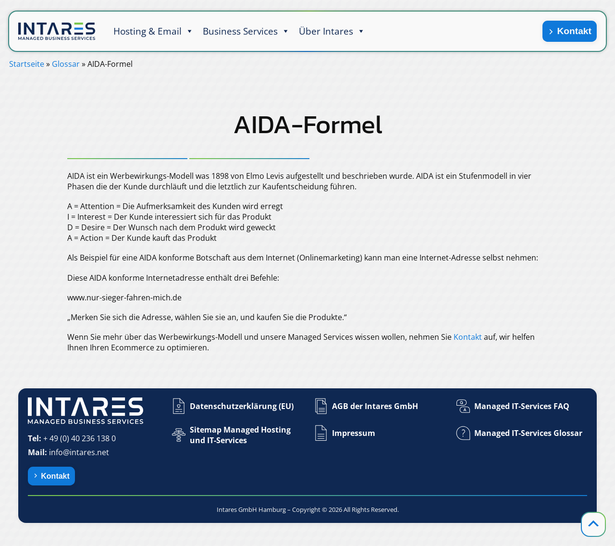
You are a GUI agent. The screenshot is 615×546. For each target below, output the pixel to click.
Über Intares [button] (332, 31)
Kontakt (574, 31)
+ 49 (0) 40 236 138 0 (79, 438)
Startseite (26, 64)
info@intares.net (79, 452)
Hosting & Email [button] (153, 31)
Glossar (66, 64)
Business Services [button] (246, 31)
